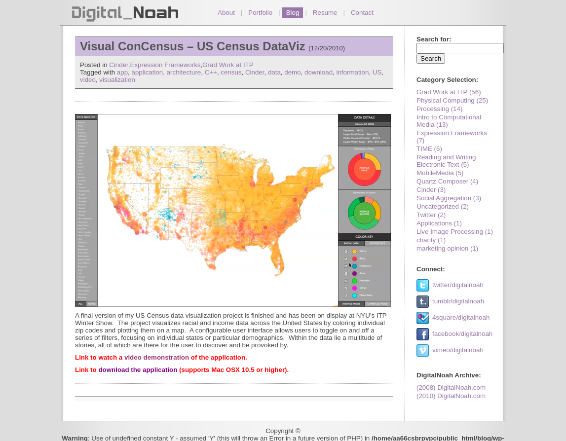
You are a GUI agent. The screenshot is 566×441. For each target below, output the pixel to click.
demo (292, 72)
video (88, 79)
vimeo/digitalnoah (458, 350)
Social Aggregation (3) (448, 198)
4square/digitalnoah (461, 317)
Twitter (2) (431, 215)
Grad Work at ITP (227, 65)
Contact (362, 12)
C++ (211, 72)
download (318, 72)
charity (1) (431, 240)
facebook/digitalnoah (462, 333)
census (231, 72)
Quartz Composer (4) (447, 181)
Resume (325, 12)
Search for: (433, 39)
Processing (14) (439, 108)
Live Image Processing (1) (454, 231)
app (122, 72)
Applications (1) (439, 223)
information (352, 72)
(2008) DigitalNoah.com (451, 387)
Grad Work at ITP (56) (448, 92)
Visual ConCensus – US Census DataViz (192, 46)
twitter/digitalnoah (458, 285)
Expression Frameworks (165, 65)
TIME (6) (429, 148)
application (147, 72)
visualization (117, 79)
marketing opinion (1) (447, 248)
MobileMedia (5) (440, 173)
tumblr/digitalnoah (458, 301)
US (377, 72)
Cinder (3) (431, 189)
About (226, 12)
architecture (184, 72)
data (274, 72)
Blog (293, 12)
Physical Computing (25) (452, 100)
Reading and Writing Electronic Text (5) (446, 160)
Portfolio (260, 12)
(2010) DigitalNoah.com (451, 396)
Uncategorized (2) (442, 206)
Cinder (118, 65)
